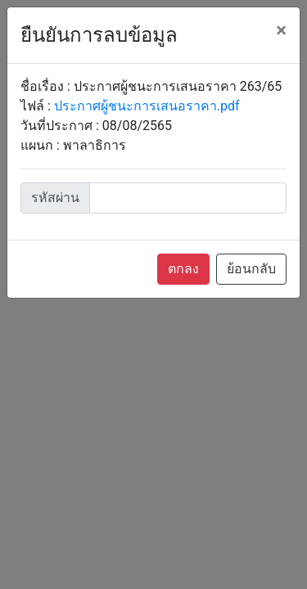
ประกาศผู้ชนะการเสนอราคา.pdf (147, 106)
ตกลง (183, 269)
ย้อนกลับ (251, 269)
